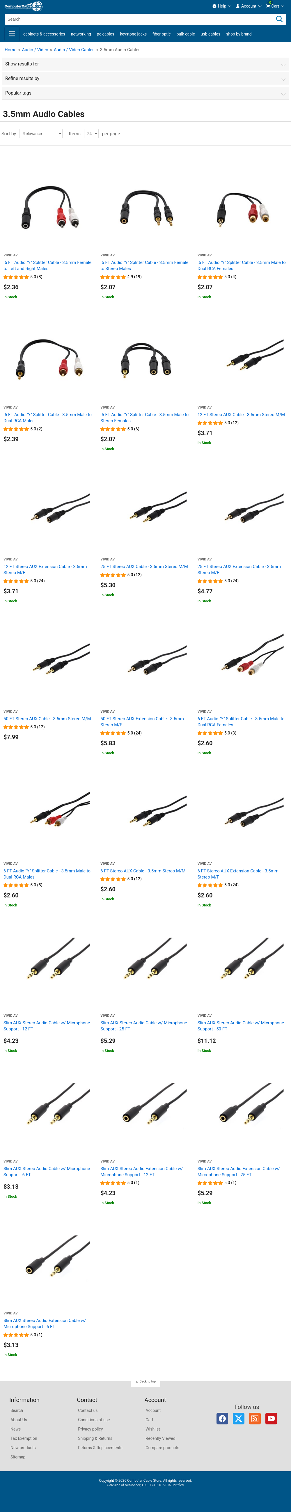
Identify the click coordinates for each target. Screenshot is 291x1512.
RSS (254, 1418)
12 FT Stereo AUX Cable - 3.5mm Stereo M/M (241, 414)
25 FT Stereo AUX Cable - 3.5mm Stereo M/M (144, 566)
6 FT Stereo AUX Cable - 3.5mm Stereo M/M (142, 871)
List (286, 133)
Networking (81, 34)
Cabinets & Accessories (44, 34)
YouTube (271, 1418)
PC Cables (105, 34)
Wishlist (153, 1429)
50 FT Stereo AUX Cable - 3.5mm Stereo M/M (47, 718)
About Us (18, 1419)
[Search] (279, 19)
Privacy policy (90, 1429)
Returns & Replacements (100, 1447)
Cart (149, 1419)
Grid (275, 133)
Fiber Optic (161, 34)
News (15, 1429)
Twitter (238, 1418)
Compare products (162, 1447)
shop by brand (239, 34)
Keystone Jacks (133, 34)
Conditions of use (94, 1419)
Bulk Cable (186, 34)
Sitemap (17, 1457)
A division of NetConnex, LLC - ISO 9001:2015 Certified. (145, 1485)
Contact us (87, 1410)
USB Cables (210, 34)
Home (10, 49)
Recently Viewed (160, 1438)
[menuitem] (222, 6)
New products (23, 1447)
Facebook (222, 1418)
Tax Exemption (23, 1438)
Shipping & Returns (95, 1438)
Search (16, 1410)
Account (153, 1410)
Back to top (148, 1381)
